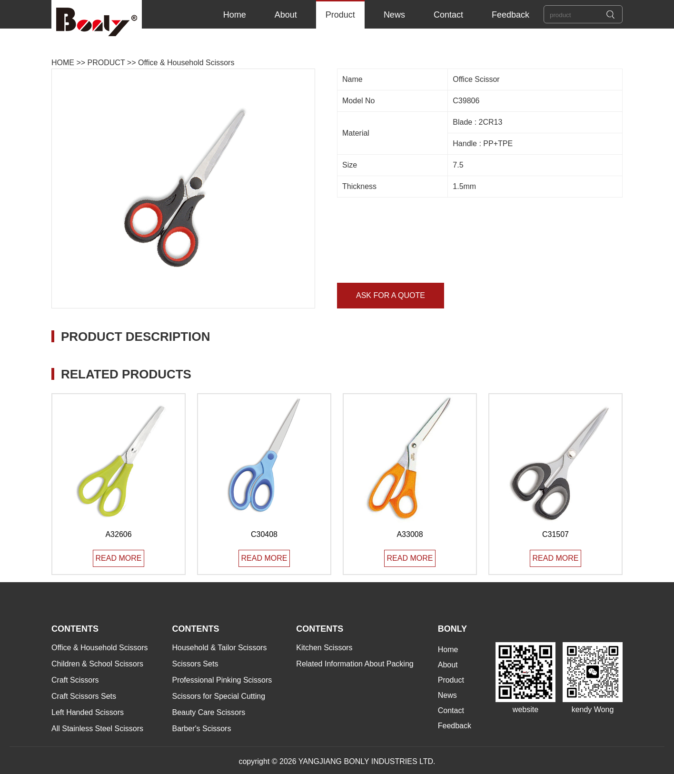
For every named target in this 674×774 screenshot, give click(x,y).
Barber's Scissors (201, 728)
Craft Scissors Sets (83, 696)
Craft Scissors (75, 680)
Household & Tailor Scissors (219, 648)
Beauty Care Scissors (208, 712)
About (286, 15)
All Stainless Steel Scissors (97, 728)
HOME (62, 63)
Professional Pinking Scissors (222, 680)
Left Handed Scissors (87, 712)
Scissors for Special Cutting (218, 696)
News (394, 15)
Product (340, 15)
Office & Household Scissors (186, 63)
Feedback (510, 15)
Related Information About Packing (354, 664)
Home (234, 15)
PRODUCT (106, 63)
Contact (448, 15)
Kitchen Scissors (324, 648)
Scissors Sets (195, 664)
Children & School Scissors (97, 664)
